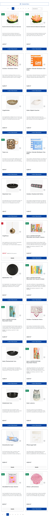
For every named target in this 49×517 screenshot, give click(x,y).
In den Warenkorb (12, 48)
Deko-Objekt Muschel (33, 110)
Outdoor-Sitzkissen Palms (10, 68)
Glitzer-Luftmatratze (33, 486)
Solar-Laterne (31, 403)
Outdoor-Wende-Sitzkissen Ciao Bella (36, 69)
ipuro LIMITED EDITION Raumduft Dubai (9, 320)
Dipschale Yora (6, 194)
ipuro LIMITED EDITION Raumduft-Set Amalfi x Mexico (35, 236)
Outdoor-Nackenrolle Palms (35, 194)
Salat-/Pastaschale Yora (9, 361)
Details (12, 258)
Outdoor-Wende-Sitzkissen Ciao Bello (36, 152)
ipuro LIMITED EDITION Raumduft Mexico (33, 362)
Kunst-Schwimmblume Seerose (11, 26)
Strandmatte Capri (7, 445)
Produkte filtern (24, 4)
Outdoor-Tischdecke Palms (34, 319)
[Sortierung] (37, 8)
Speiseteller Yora (7, 277)
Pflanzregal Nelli (31, 445)
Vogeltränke (6, 110)
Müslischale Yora (7, 403)
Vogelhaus (5, 236)
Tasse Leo (5, 152)
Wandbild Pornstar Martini (10, 486)
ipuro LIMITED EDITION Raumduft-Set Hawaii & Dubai (35, 278)
